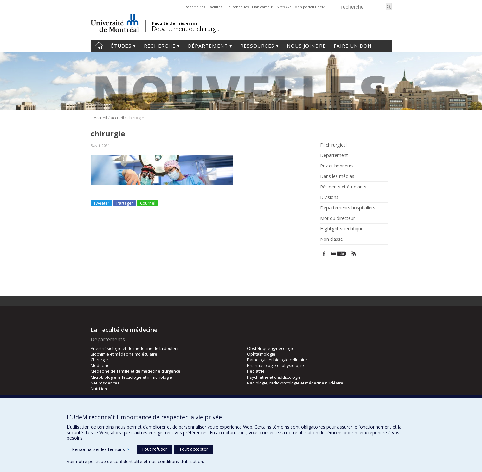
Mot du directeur (337, 218)
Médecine (100, 365)
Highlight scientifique (341, 228)
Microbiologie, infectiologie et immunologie (131, 377)
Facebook (324, 254)
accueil (117, 118)
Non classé (331, 239)
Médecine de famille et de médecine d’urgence (135, 371)
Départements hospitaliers (347, 207)
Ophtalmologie (261, 354)
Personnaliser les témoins (100, 449)
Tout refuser (154, 449)
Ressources (257, 46)
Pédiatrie (256, 371)
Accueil (100, 118)
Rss (354, 254)
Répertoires (195, 6)
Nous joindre (306, 46)
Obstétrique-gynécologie (271, 348)
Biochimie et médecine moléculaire (124, 354)
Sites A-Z (284, 6)
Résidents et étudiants (343, 186)
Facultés (215, 6)
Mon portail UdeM (309, 6)
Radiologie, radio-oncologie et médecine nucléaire (295, 383)
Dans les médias (337, 176)
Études (121, 46)
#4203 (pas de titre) (98, 46)
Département (208, 46)
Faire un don (353, 46)
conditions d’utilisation (180, 461)
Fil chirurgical (333, 145)
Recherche (160, 46)
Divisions (329, 197)
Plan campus (262, 6)
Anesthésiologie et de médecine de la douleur (135, 348)
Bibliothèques (237, 6)
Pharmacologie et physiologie (275, 365)
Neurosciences (105, 383)
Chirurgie (99, 360)
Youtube (339, 254)
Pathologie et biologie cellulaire (277, 360)
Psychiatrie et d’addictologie (274, 377)
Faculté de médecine (175, 23)
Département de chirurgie (186, 28)
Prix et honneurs (337, 165)
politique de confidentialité (115, 461)
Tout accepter (193, 449)
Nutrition (99, 388)
